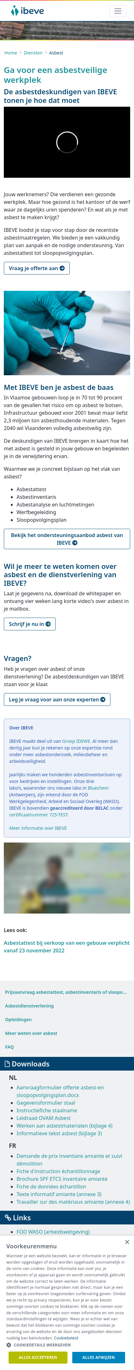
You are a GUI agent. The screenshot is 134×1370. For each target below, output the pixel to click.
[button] (67, 1345)
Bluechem (98, 788)
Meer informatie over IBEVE (38, 828)
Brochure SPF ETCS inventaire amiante (62, 1178)
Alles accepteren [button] (38, 1357)
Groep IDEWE (76, 741)
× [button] (126, 1242)
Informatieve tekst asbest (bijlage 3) (59, 1133)
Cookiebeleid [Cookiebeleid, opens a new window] (66, 1338)
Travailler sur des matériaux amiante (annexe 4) (73, 1201)
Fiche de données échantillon (51, 1186)
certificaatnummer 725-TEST (38, 815)
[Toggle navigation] (117, 11)
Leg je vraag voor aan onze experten (57, 699)
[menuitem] (67, 992)
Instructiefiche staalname (47, 1110)
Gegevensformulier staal (46, 1102)
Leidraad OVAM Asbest (44, 1118)
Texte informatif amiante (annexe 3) (59, 1194)
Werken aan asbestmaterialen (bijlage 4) (64, 1125)
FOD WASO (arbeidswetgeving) (53, 1231)
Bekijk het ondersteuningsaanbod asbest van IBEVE (67, 539)
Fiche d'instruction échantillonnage (58, 1171)
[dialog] (67, 1303)
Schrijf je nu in (30, 624)
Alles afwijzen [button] (98, 1357)
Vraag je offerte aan (37, 268)
